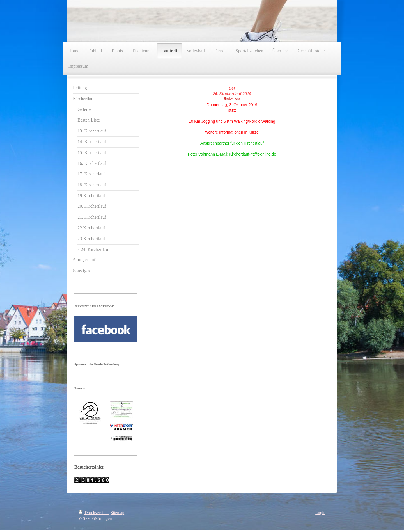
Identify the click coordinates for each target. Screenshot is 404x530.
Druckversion (94, 512)
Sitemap (117, 512)
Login (320, 512)
